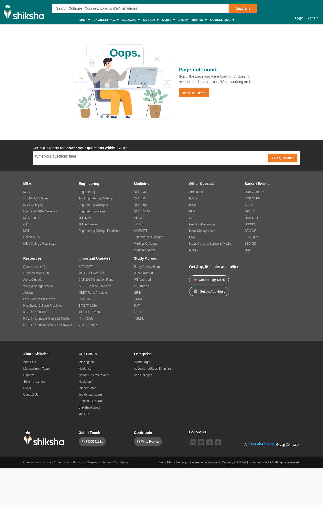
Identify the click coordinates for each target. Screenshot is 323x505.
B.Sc (192, 205)
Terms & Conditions (115, 462)
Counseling (222, 20)
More (168, 20)
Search (243, 8)
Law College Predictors (39, 299)
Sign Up (312, 18)
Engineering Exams (92, 211)
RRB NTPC (252, 198)
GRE (137, 292)
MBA (84, 20)
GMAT (138, 299)
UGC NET (251, 218)
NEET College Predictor (95, 286)
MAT (26, 231)
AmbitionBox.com (91, 401)
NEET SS (140, 205)
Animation (196, 192)
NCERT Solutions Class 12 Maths (46, 318)
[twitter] (217, 442)
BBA (192, 211)
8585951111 (94, 441)
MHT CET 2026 (89, 312)
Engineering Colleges (93, 205)
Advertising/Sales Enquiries (153, 368)
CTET (248, 205)
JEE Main (85, 218)
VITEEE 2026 (88, 325)
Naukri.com (86, 368)
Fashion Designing (202, 224)
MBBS (193, 250)
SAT (137, 305)
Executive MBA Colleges (40, 211)
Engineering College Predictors (100, 231)
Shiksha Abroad (89, 407)
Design (150, 20)
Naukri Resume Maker (94, 375)
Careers (28, 375)
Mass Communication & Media (210, 244)
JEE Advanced (89, 224)
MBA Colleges (33, 205)
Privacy (78, 462)
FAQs (27, 388)
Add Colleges (143, 375)
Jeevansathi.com (90, 394)
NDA (247, 250)
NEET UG (141, 192)
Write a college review (38, 286)
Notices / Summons (55, 462)
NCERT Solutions (35, 312)
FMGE (138, 224)
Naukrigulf (86, 381)
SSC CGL (251, 231)
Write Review (150, 441)
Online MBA (31, 237)
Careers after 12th (35, 267)
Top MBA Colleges (36, 198)
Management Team (36, 368)
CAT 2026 (85, 299)
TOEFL (139, 318)
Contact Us (31, 394)
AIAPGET (140, 231)
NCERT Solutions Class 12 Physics (47, 325)
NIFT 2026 (86, 318)
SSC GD (250, 244)
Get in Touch (90, 432)
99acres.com (87, 388)
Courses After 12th (36, 273)
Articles (28, 292)
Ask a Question (33, 279)
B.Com (194, 198)
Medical (130, 20)
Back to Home (194, 93)
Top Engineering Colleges (96, 198)
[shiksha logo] (45, 438)
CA (191, 218)
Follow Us (197, 432)
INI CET (139, 218)
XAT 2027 (85, 267)
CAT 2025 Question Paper (97, 279)
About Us (29, 362)
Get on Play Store (209, 280)
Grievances (31, 462)
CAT (26, 224)
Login (299, 18)
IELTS (138, 312)
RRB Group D (254, 192)
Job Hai (84, 414)
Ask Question (282, 158)
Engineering (105, 20)
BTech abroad (143, 273)
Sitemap (92, 462)
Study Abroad (192, 20)
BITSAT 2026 (88, 305)
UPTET (249, 211)
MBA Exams (31, 218)
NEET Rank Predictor (93, 292)
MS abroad (141, 286)
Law (192, 237)
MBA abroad (142, 279)
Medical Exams (144, 250)
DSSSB (249, 224)
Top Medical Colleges (148, 237)
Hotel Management (202, 231)
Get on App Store (209, 291)
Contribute (143, 432)
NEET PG (140, 198)
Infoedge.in (86, 362)
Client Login (142, 362)
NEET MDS (142, 211)
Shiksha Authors (34, 381)
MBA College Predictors (39, 244)
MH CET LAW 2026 (92, 273)
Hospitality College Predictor (42, 305)
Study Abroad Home (148, 267)
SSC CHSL (252, 237)
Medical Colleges (145, 244)
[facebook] (209, 442)
